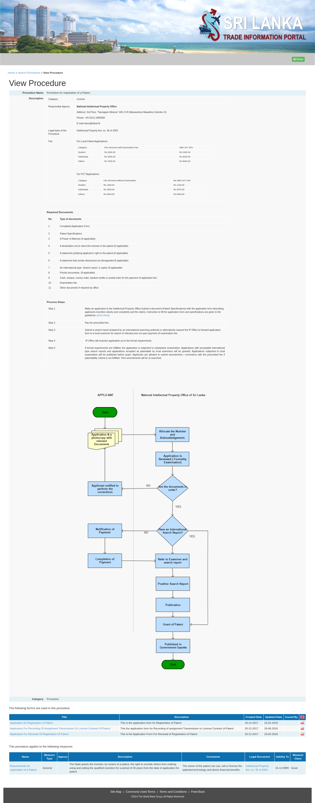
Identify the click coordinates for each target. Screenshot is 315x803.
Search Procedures (29, 72)
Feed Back (198, 791)
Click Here (103, 315)
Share (298, 59)
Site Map (116, 791)
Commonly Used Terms (140, 791)
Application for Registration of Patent (31, 722)
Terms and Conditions (173, 791)
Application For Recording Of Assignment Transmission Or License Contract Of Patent (60, 728)
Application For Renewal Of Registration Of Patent (39, 733)
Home (11, 72)
